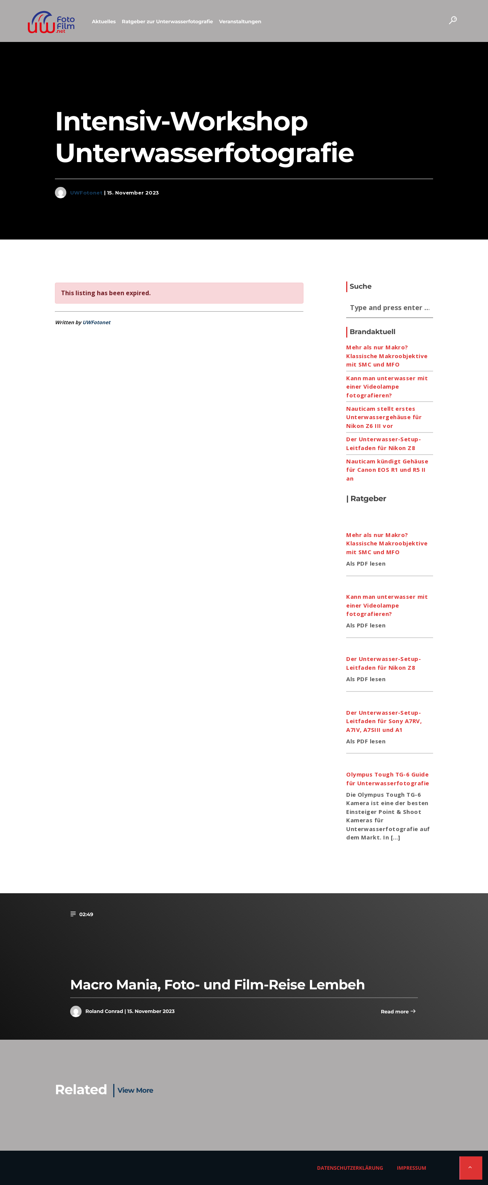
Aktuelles (104, 22)
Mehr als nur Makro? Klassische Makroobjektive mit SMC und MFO (386, 355)
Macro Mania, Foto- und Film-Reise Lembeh (217, 984)
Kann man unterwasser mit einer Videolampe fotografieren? (387, 386)
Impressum (411, 1167)
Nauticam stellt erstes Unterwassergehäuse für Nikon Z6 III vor (384, 417)
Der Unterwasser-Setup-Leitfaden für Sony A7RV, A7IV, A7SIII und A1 (384, 721)
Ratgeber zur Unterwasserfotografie (167, 22)
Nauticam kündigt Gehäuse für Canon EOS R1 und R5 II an (387, 469)
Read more (398, 1012)
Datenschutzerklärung (350, 1167)
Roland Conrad (104, 1011)
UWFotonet (86, 193)
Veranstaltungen (240, 22)
